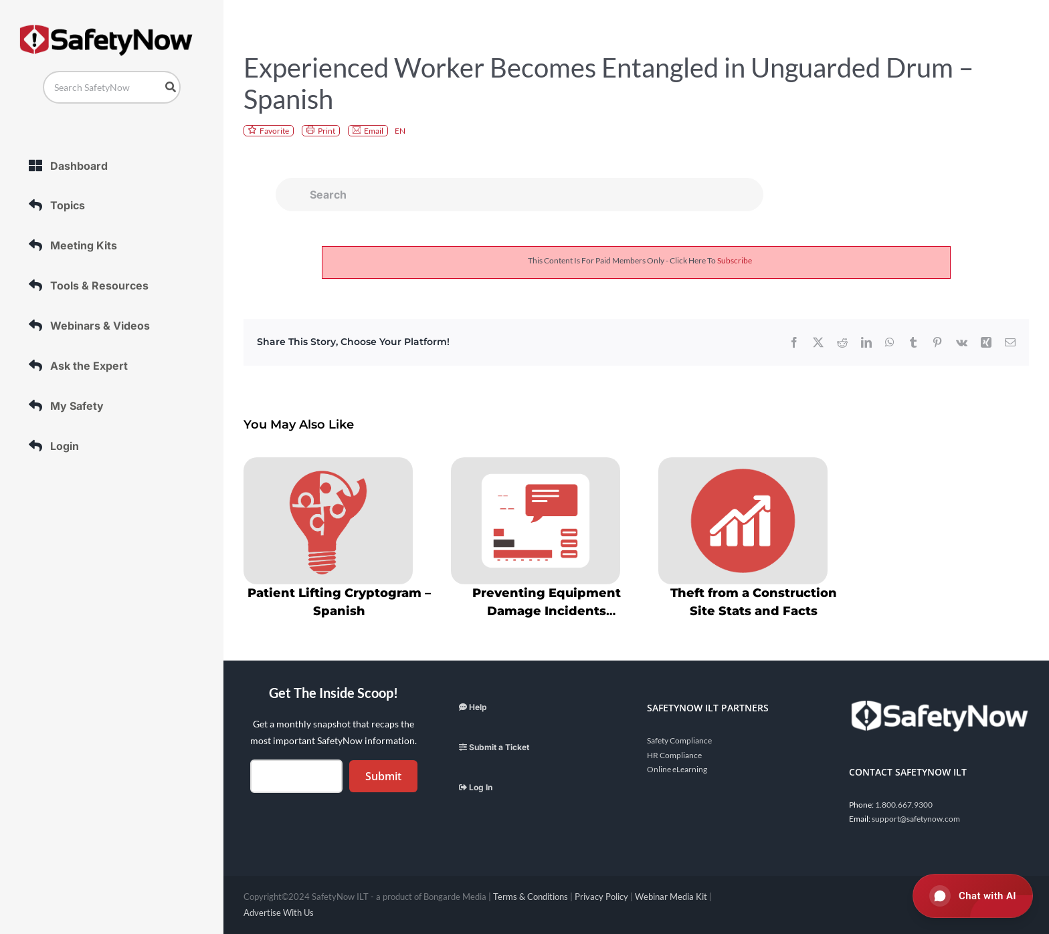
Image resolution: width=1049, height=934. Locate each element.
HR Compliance (674, 755)
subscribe (734, 260)
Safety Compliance (679, 740)
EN (400, 131)
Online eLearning (677, 769)
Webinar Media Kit (671, 896)
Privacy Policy (601, 896)
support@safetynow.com (916, 819)
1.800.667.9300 (904, 805)
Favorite (274, 131)
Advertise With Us (279, 912)
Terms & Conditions (530, 896)
